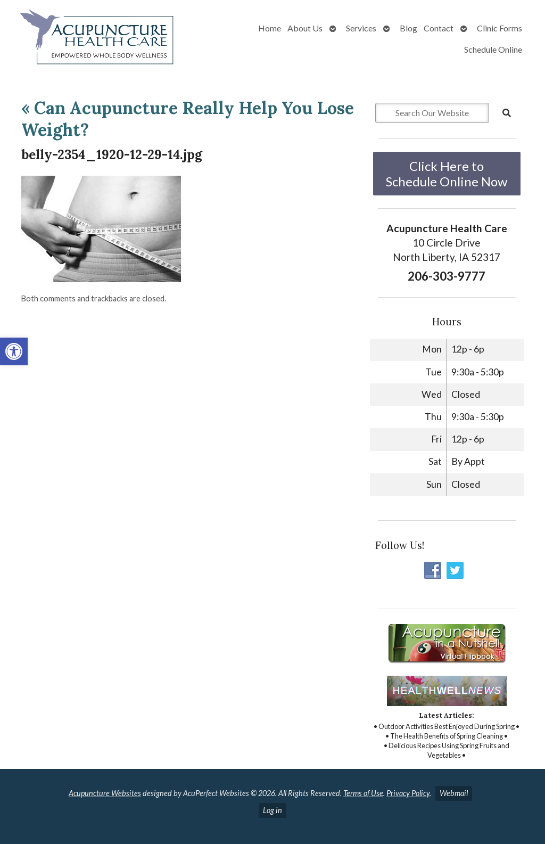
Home (269, 28)
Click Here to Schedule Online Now (446, 173)
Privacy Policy (408, 793)
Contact (438, 28)
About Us (305, 28)
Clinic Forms (499, 28)
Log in (272, 810)
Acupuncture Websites (105, 793)
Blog (408, 28)
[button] (14, 351)
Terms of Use (363, 793)
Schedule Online (493, 49)
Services (361, 28)
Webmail (454, 793)
